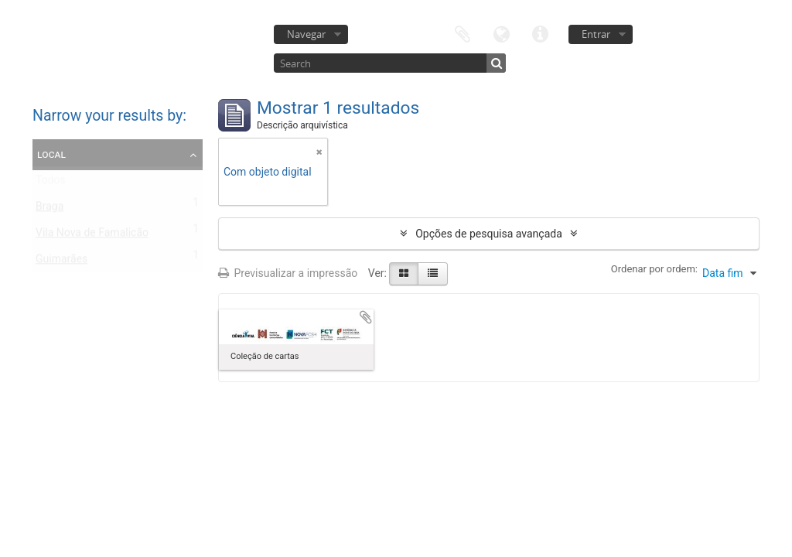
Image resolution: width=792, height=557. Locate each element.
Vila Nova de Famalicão (92, 236)
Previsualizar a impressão (287, 273)
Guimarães (61, 262)
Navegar (306, 34)
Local (51, 154)
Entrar (596, 34)
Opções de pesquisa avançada (488, 233)
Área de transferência (462, 33)
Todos (51, 183)
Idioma (501, 33)
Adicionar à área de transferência (366, 317)
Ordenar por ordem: (654, 269)
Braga (49, 209)
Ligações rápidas (540, 33)
